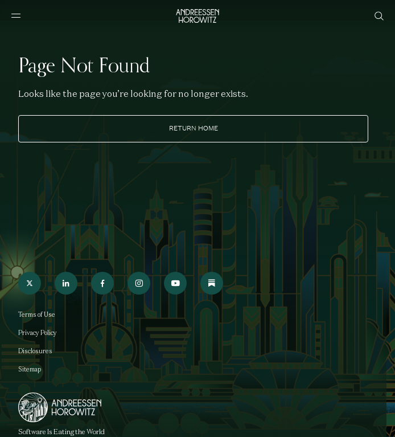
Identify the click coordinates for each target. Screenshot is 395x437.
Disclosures (35, 351)
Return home (193, 128)
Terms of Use (36, 314)
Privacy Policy (37, 333)
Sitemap (29, 369)
